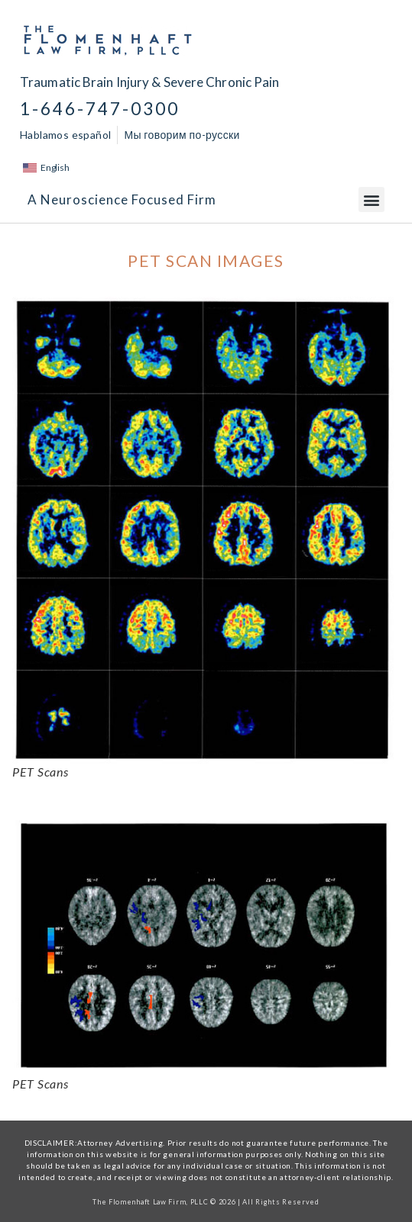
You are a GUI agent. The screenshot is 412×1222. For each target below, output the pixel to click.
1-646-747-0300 (100, 108)
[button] (371, 199)
